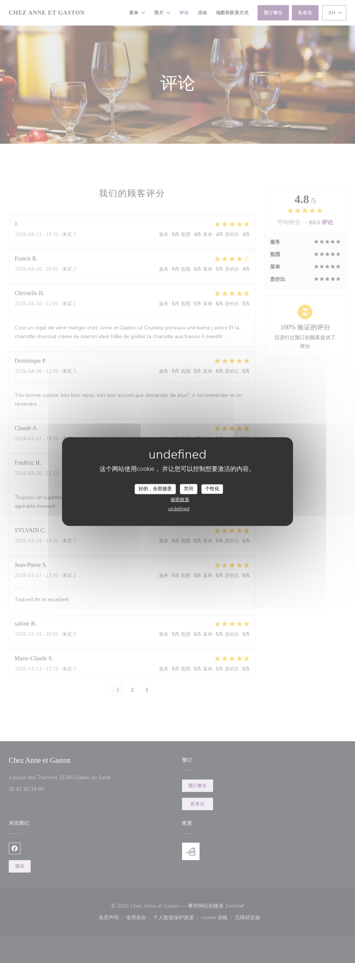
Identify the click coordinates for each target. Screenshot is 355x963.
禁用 (188, 489)
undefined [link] (178, 508)
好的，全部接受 (155, 489)
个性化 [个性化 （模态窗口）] (212, 489)
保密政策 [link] (179, 499)
